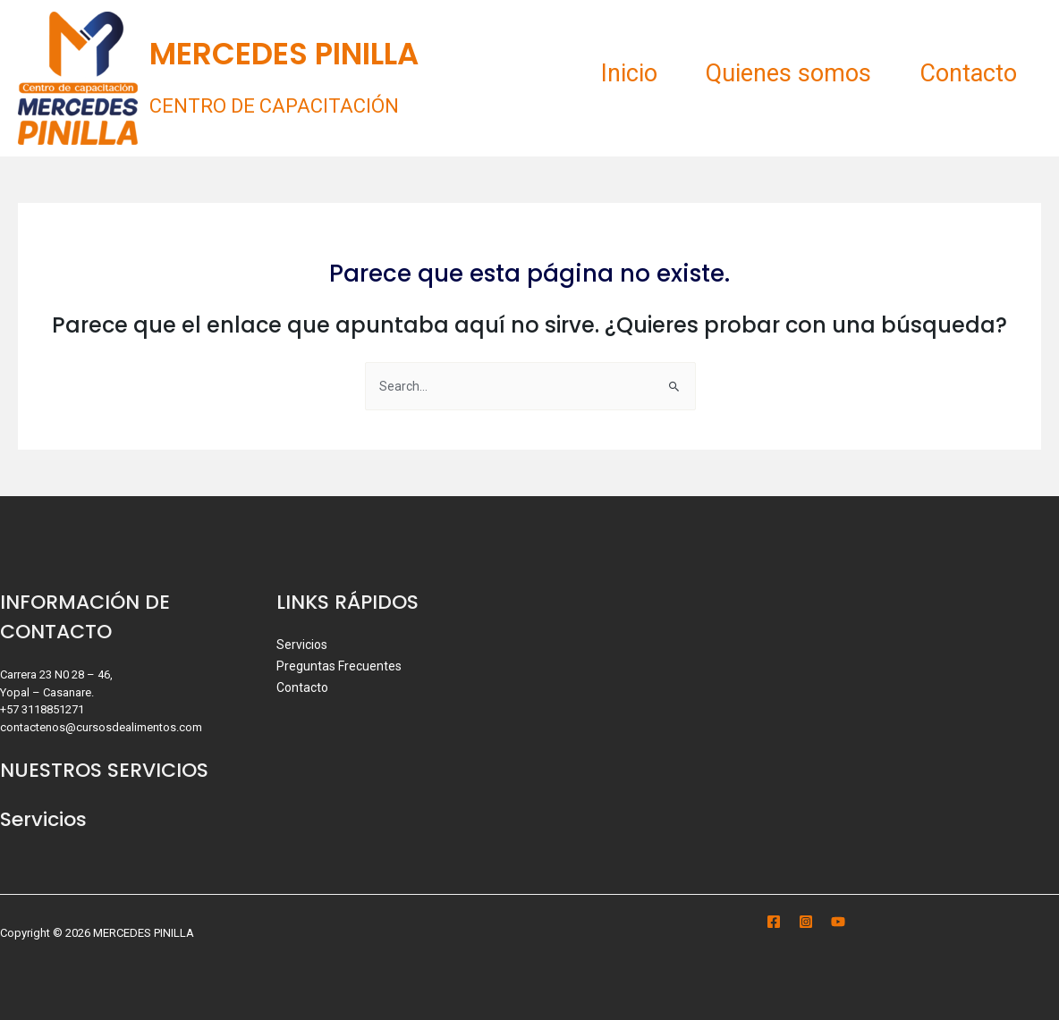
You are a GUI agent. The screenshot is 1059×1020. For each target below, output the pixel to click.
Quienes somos (781, 73)
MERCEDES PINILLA (284, 53)
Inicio (616, 73)
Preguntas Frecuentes (339, 666)
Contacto (966, 73)
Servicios (302, 644)
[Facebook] (774, 922)
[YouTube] (838, 922)
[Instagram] (806, 922)
